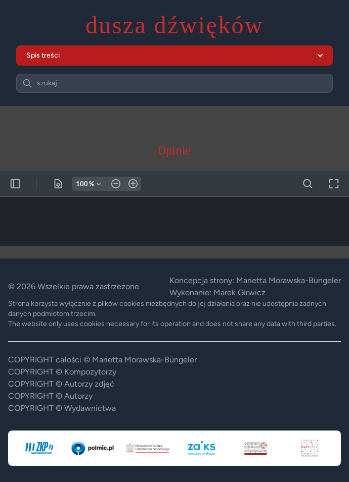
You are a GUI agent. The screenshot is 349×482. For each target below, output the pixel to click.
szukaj (47, 83)
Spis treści (174, 55)
